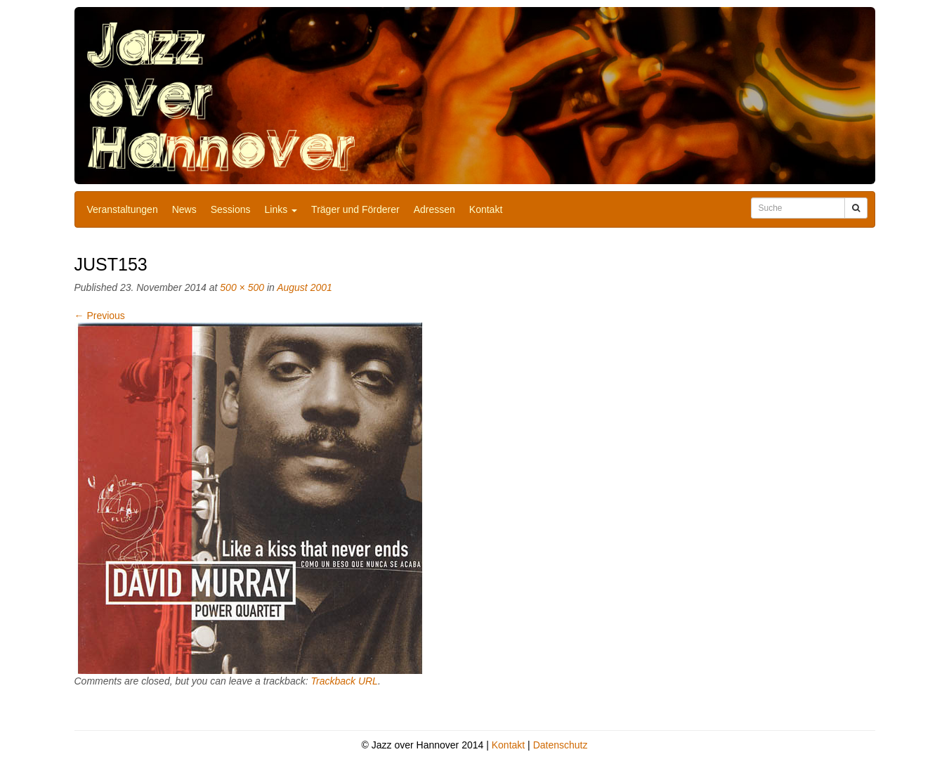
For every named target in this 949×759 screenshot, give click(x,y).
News (184, 209)
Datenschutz (560, 745)
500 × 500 (242, 287)
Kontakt (485, 209)
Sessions (231, 209)
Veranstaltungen (122, 209)
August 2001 (304, 287)
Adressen (434, 209)
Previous (99, 315)
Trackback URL (343, 681)
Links (281, 209)
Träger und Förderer (355, 209)
